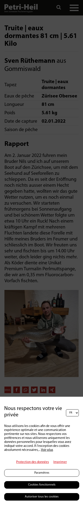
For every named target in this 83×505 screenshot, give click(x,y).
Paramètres (41, 473)
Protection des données (32, 462)
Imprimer (60, 462)
